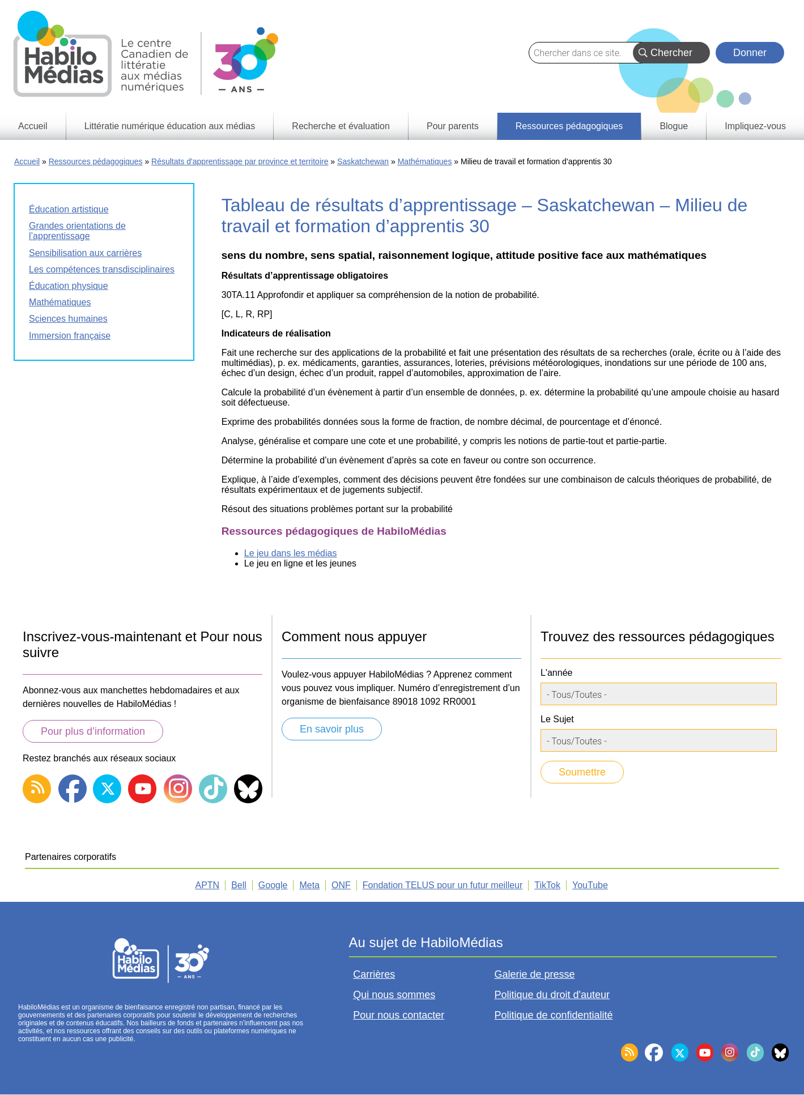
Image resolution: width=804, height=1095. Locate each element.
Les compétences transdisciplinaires (102, 269)
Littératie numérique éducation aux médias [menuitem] (170, 126)
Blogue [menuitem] (674, 126)
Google (273, 885)
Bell (238, 885)
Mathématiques (425, 161)
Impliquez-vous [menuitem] (755, 126)
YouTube (590, 885)
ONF (341, 885)
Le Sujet (557, 719)
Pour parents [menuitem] (453, 126)
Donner (750, 52)
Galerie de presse (534, 974)
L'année (556, 673)
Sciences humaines (68, 318)
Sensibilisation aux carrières (85, 253)
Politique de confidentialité (553, 1015)
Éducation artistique (69, 209)
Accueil (27, 161)
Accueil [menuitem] (33, 126)
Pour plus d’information (93, 731)
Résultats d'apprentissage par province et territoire (239, 161)
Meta (309, 885)
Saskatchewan (363, 161)
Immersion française (69, 335)
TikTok (547, 885)
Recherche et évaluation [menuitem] (341, 126)
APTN (207, 885)
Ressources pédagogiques (96, 161)
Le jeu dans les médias (290, 553)
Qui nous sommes (394, 994)
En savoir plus (332, 729)
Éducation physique (68, 286)
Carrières (374, 974)
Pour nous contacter (398, 1015)
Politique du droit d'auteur (552, 994)
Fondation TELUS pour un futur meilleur (443, 885)
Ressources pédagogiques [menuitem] (569, 126)
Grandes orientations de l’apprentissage (77, 231)
